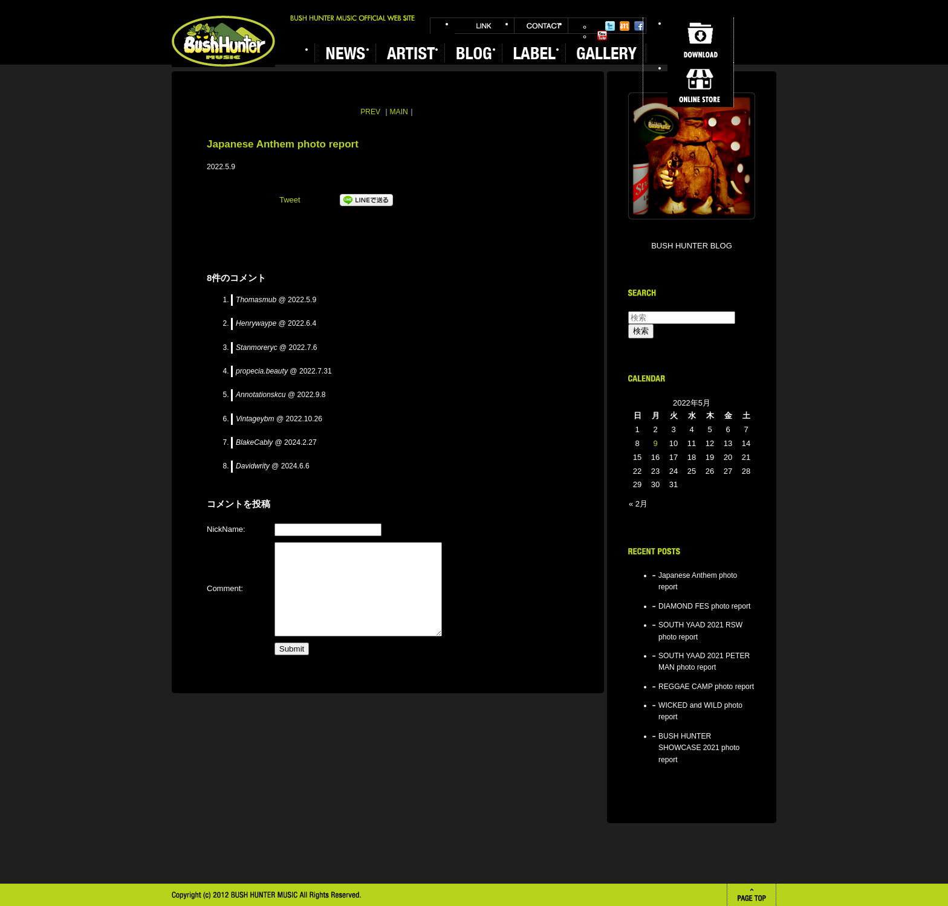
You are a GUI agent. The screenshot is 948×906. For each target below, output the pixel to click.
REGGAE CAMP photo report (706, 686)
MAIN (399, 112)
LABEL (533, 53)
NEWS (344, 53)
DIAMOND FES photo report (704, 606)
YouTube (602, 35)
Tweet (289, 199)
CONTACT (541, 25)
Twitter (610, 26)
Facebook (639, 26)
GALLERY (605, 53)
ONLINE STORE (700, 84)
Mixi (624, 26)
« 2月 (638, 503)
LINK (484, 25)
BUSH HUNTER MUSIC (223, 41)
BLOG (473, 53)
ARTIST (409, 53)
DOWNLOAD (700, 40)
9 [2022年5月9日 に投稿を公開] (655, 443)
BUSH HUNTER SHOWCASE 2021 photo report (698, 748)
